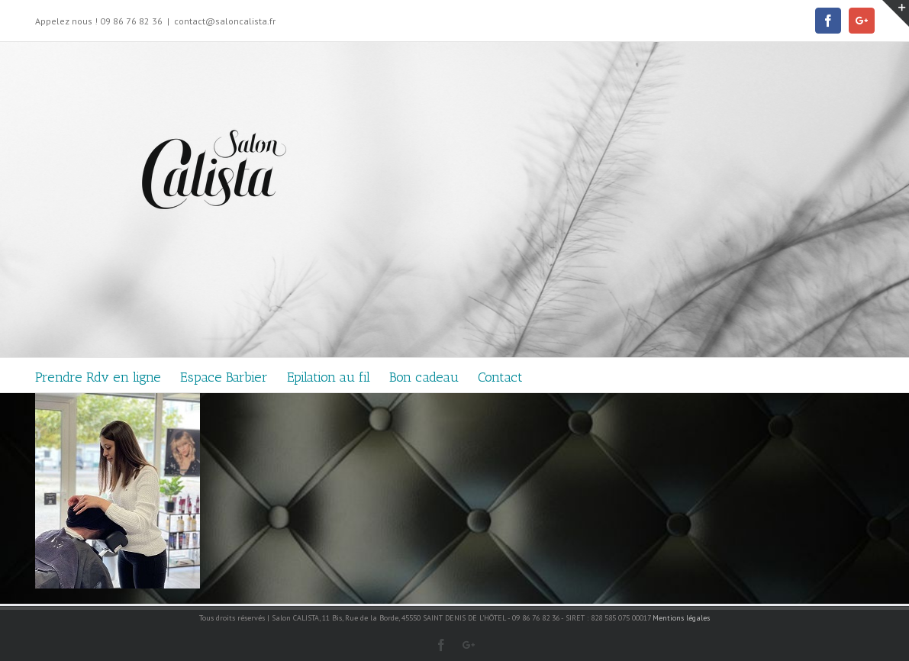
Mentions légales (681, 618)
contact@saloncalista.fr (225, 21)
